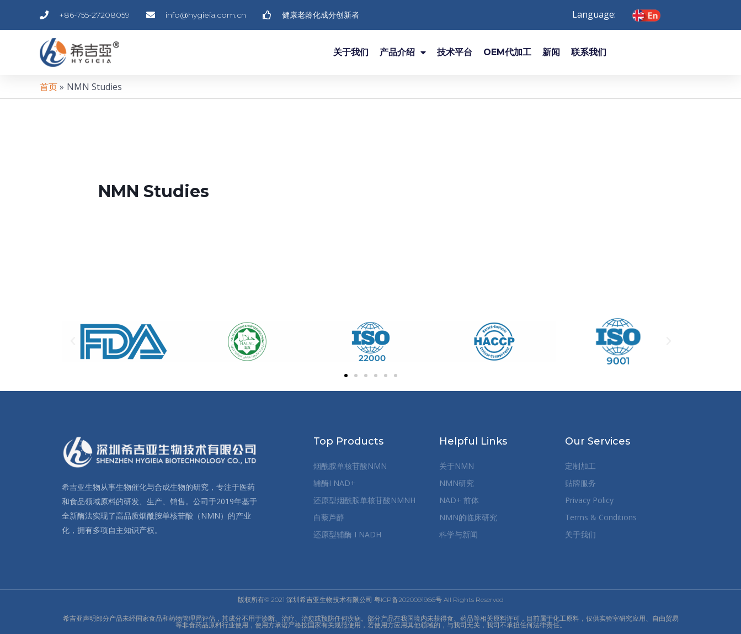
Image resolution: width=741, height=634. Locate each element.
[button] (72, 341)
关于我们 (351, 52)
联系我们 (588, 52)
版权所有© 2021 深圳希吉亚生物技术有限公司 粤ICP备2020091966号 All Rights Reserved (371, 599)
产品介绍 (403, 52)
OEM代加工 (507, 52)
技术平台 (454, 52)
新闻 (551, 52)
